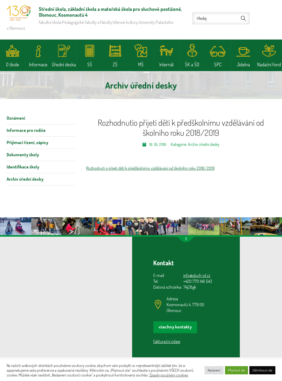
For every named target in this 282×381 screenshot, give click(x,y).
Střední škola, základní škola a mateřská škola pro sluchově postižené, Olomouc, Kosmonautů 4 (19, 13)
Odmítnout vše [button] (262, 370)
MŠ (141, 64)
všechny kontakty (175, 327)
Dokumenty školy (23, 154)
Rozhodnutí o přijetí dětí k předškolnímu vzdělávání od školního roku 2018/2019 (150, 168)
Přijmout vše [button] (236, 370)
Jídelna (243, 64)
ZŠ (115, 64)
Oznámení (16, 118)
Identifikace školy (23, 167)
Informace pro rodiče (26, 130)
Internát (166, 64)
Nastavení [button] (214, 370)
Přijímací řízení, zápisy (27, 142)
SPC (218, 64)
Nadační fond (269, 64)
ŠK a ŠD (192, 64)
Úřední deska (64, 64)
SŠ (89, 64)
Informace (38, 64)
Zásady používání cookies (168, 375)
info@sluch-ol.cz (196, 275)
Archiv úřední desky (25, 179)
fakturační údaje (166, 341)
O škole (12, 64)
